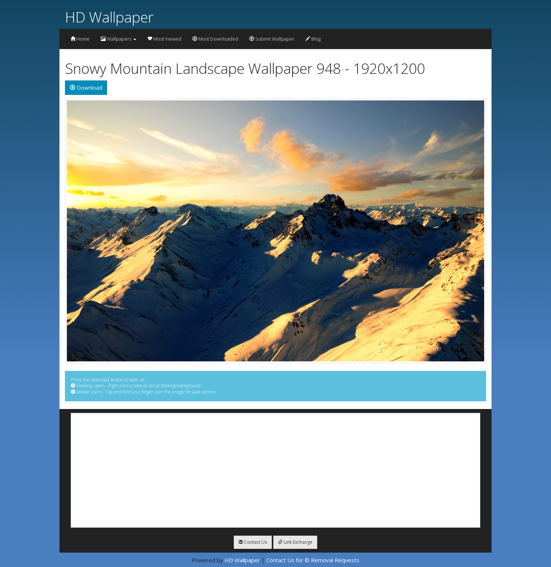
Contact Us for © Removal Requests (312, 560)
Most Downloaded (215, 38)
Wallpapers (118, 38)
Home (80, 38)
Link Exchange (295, 542)
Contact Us (253, 542)
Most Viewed (164, 38)
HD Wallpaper (109, 17)
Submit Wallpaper (271, 38)
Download (86, 87)
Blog (313, 38)
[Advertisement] (275, 470)
